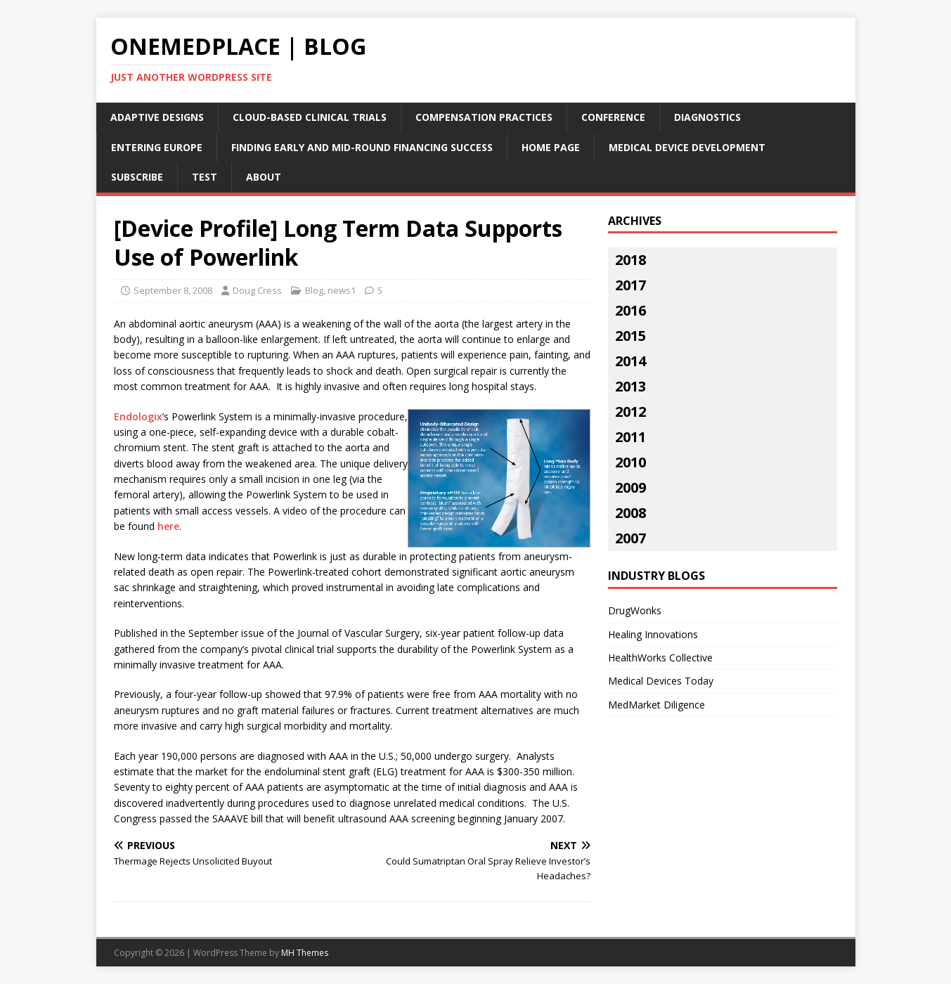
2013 (630, 386)
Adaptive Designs (157, 117)
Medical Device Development (687, 147)
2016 (630, 310)
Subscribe (137, 176)
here (168, 526)
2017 (630, 285)
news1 (342, 290)
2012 (630, 411)
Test (204, 176)
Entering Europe (156, 147)
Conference (613, 117)
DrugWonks (634, 610)
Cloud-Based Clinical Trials (310, 117)
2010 (630, 462)
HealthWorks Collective (660, 657)
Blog (314, 290)
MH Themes (304, 953)
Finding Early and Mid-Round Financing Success (362, 147)
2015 (630, 335)
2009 (630, 487)
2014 (630, 360)
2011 (630, 436)
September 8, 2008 (173, 290)
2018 (630, 259)
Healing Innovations (653, 634)
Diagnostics (707, 117)
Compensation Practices (483, 117)
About (263, 176)
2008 (630, 512)
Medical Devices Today (660, 680)
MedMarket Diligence (656, 704)
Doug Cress (257, 290)
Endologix (138, 416)
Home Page (551, 147)
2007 (630, 538)
